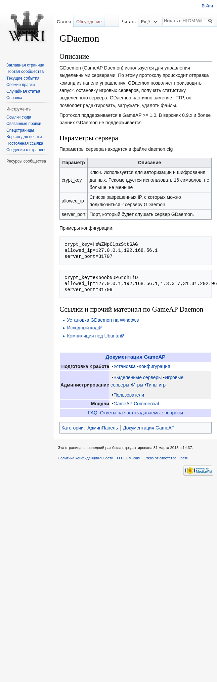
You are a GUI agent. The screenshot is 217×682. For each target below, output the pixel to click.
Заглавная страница (25, 65)
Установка (125, 366)
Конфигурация (154, 366)
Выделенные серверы (138, 377)
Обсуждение (89, 21)
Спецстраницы (20, 130)
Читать (123, 21)
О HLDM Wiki (128, 458)
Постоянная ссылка (24, 143)
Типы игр (156, 385)
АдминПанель (102, 427)
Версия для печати (24, 136)
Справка (14, 97)
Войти (207, 6)
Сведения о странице (26, 149)
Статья (64, 21)
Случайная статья (23, 91)
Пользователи (129, 395)
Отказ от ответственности (165, 458)
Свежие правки (20, 84)
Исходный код (82, 327)
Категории (72, 427)
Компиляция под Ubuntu (93, 335)
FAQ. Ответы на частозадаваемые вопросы (135, 412)
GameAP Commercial (136, 403)
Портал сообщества (25, 71)
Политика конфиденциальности (85, 458)
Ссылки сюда (18, 117)
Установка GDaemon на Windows (103, 320)
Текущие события (22, 78)
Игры (137, 385)
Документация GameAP (135, 357)
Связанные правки (23, 123)
